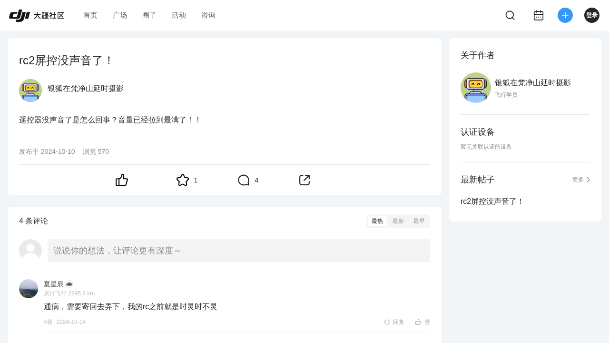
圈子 (149, 15)
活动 (179, 15)
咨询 (208, 15)
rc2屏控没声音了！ (492, 201)
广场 (120, 15)
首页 (90, 15)
